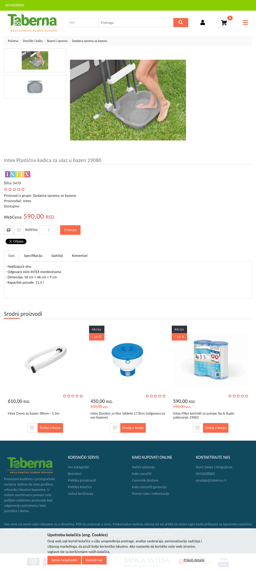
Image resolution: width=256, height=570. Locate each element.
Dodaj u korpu (50, 428)
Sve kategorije (78, 467)
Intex (27, 201)
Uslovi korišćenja (80, 493)
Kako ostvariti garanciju (149, 487)
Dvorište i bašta (32, 41)
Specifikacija (33, 255)
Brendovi (75, 473)
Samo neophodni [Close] (64, 560)
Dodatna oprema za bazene (89, 41)
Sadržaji (57, 255)
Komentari (80, 255)
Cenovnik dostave (145, 480)
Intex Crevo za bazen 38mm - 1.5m (33, 413)
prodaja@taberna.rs (211, 480)
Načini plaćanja (143, 467)
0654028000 (14, 5)
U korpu (70, 230)
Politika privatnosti (82, 480)
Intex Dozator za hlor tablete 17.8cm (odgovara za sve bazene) (127, 415)
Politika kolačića (80, 487)
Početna (13, 41)
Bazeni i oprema (57, 41)
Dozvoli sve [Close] (94, 560)
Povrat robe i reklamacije (150, 493)
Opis (11, 255)
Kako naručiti (141, 473)
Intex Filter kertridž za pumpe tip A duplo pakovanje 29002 (203, 415)
